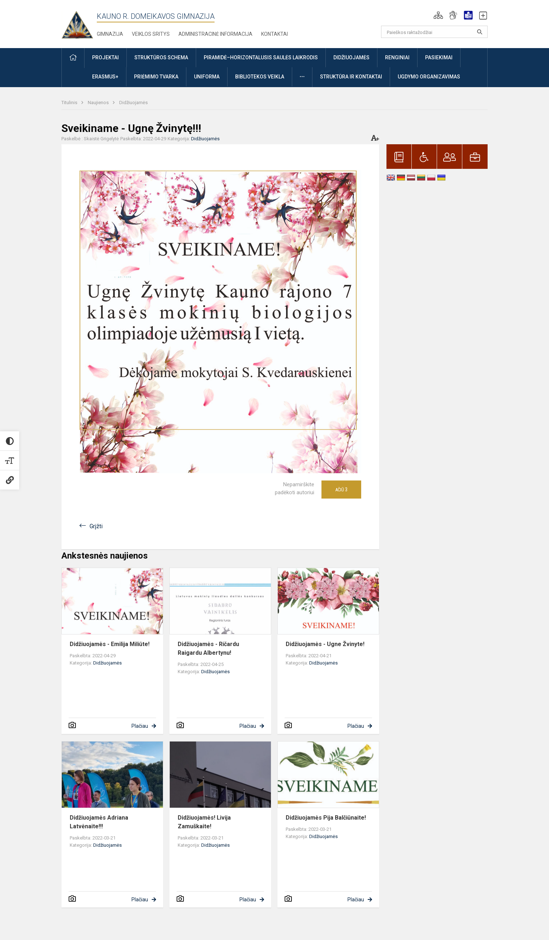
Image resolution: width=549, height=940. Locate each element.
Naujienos (99, 102)
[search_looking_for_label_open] (479, 31)
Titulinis (69, 102)
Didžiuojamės (133, 102)
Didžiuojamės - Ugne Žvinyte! (325, 644)
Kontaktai (274, 34)
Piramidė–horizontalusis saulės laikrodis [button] (261, 57)
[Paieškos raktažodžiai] (434, 32)
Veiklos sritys (151, 34)
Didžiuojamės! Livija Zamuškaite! (204, 822)
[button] (438, 15)
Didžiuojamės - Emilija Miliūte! (110, 644)
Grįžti (96, 526)
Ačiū (341, 490)
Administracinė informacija (215, 34)
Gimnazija (110, 34)
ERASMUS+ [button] (105, 77)
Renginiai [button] (397, 57)
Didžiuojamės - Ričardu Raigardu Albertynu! (208, 648)
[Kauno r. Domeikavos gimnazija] (79, 22)
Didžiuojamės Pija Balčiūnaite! (326, 817)
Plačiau (139, 726)
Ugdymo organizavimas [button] (429, 77)
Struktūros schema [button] (161, 57)
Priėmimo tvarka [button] (156, 77)
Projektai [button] (105, 57)
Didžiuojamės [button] (351, 57)
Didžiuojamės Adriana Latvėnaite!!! (99, 822)
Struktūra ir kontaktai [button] (351, 77)
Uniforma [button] (207, 77)
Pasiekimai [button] (439, 57)
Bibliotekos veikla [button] (259, 77)
